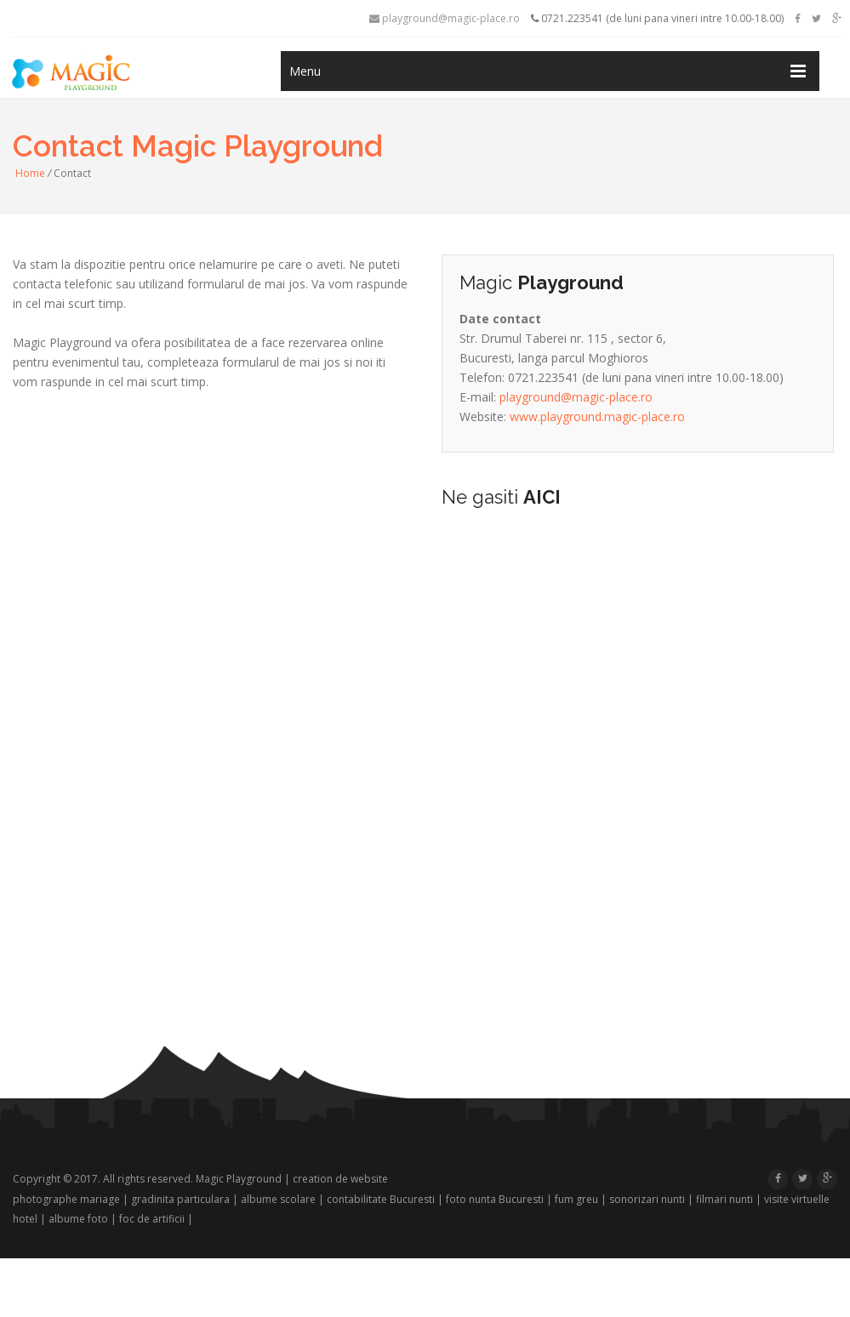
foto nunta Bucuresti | (499, 1199)
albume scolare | (282, 1199)
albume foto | (82, 1219)
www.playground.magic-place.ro (597, 416)
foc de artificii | (156, 1219)
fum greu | (581, 1199)
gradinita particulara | (184, 1199)
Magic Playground (239, 1179)
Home (30, 173)
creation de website (340, 1179)
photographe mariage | (70, 1199)
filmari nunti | (729, 1199)
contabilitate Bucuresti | (385, 1199)
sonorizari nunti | (651, 1199)
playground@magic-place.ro (444, 18)
